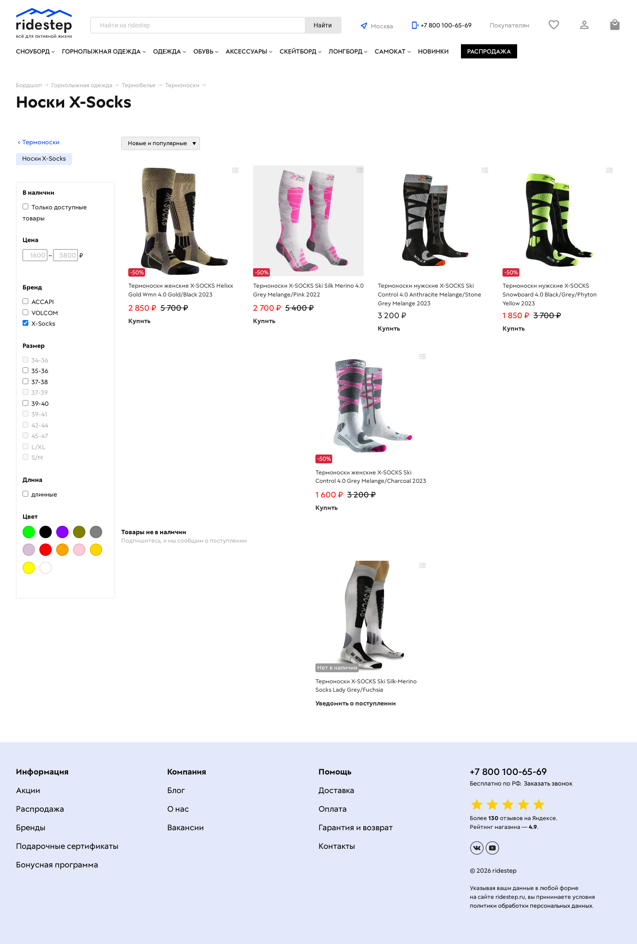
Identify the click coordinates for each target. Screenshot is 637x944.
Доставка (336, 790)
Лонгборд (345, 51)
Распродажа (489, 51)
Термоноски (37, 142)
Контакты (336, 846)
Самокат (390, 51)
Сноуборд (33, 51)
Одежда (167, 51)
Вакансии (185, 827)
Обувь (203, 51)
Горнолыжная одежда (101, 51)
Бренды (31, 827)
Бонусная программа (57, 864)
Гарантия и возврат (355, 827)
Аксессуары (246, 51)
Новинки (433, 51)
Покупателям (510, 25)
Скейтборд (298, 51)
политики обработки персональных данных (531, 905)
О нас (178, 809)
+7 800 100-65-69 (446, 25)
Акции (28, 790)
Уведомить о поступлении (355, 703)
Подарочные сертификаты (67, 846)
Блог (176, 790)
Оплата (332, 809)
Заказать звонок (548, 783)
